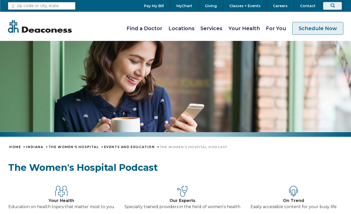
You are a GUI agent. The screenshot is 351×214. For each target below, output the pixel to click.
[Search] (332, 6)
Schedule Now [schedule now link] (318, 28)
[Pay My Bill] (157, 6)
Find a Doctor (144, 28)
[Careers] (280, 6)
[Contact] (308, 6)
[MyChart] (184, 6)
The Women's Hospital (74, 147)
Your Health (244, 28)
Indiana (34, 147)
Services (211, 28)
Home (15, 147)
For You (276, 28)
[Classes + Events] (245, 6)
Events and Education (129, 147)
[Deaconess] (40, 26)
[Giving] (211, 6)
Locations (181, 28)
